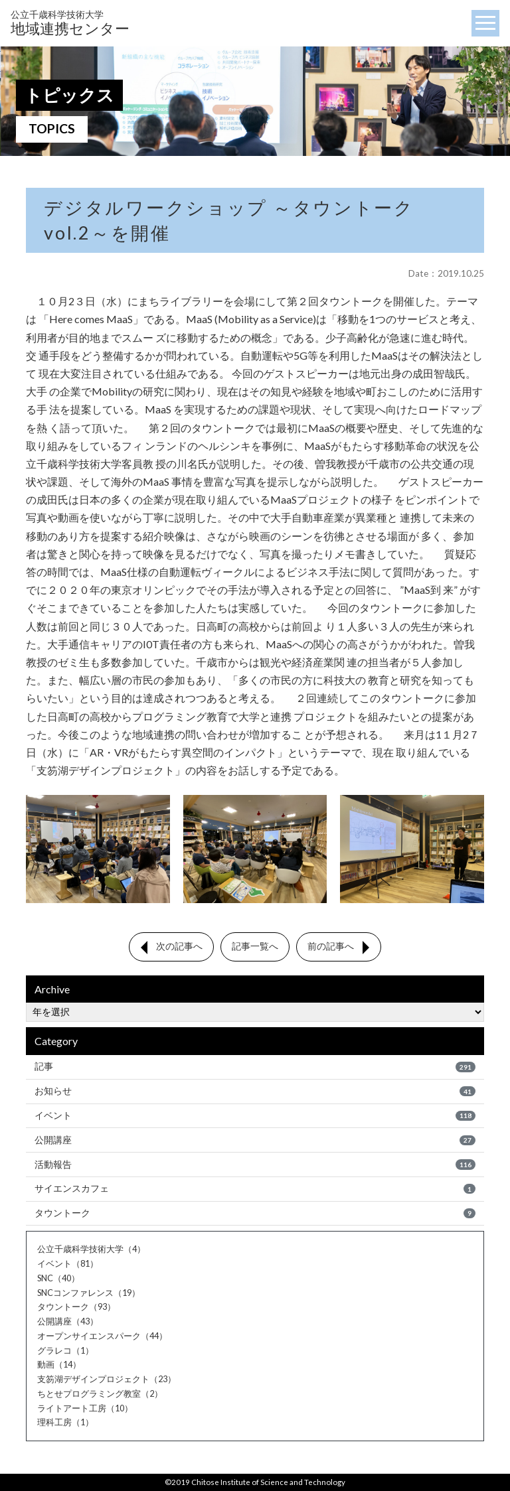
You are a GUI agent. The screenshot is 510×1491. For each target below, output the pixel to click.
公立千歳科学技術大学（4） (91, 1250)
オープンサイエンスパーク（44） (102, 1336)
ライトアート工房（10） (85, 1408)
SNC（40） (58, 1278)
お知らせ (255, 1091)
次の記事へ (179, 947)
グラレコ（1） (65, 1351)
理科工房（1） (65, 1423)
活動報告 (255, 1164)
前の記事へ (330, 947)
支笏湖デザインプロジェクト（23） (106, 1379)
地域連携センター (70, 23)
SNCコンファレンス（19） (88, 1293)
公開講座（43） (67, 1321)
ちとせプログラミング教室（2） (100, 1394)
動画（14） (59, 1365)
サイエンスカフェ (255, 1189)
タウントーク (255, 1213)
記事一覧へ (255, 947)
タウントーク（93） (76, 1308)
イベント (255, 1115)
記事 (255, 1067)
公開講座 (255, 1140)
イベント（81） (67, 1264)
